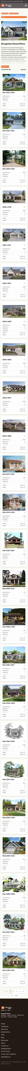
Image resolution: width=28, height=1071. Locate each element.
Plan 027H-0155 (8, 512)
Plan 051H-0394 (8, 92)
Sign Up (5, 1)
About (3, 1043)
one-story (13, 63)
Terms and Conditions (8, 1054)
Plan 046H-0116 (8, 970)
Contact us (5, 1046)
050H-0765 (6, 207)
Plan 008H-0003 (8, 894)
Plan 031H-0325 (8, 131)
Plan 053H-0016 (8, 169)
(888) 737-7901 (5, 1010)
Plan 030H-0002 (8, 741)
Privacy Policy (5, 1051)
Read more (4, 66)
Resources (4, 1040)
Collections (5, 1026)
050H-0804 (6, 360)
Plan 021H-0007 (8, 779)
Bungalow (5, 13)
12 (12, 995)
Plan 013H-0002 (8, 550)
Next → (17, 995)
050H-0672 (6, 283)
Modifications (5, 1032)
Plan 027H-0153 (8, 474)
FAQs (2, 1035)
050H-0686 (6, 436)
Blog (2, 1037)
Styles (3, 1024)
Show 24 (24, 69)
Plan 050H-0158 (8, 627)
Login (2, 1)
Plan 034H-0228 (8, 703)
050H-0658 (6, 321)
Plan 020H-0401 (8, 856)
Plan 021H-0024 (8, 932)
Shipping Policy (6, 1049)
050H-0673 (6, 398)
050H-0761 (6, 245)
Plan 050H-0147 (8, 589)
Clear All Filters (13, 13)
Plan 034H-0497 (8, 818)
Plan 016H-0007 (8, 665)
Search (3, 17)
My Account (10, 1)
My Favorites (17, 1)
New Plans (4, 1029)
